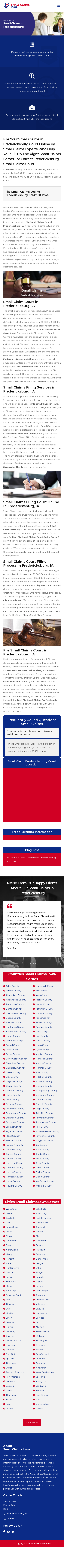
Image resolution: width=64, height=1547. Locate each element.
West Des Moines (45, 1372)
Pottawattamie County (47, 1131)
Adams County (13, 990)
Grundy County (13, 1154)
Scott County (42, 1149)
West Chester (43, 1331)
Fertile (9, 1277)
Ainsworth (41, 1367)
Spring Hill (41, 1381)
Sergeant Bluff (13, 1295)
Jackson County (44, 999)
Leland (9, 1408)
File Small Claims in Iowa (44, 404)
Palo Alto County (44, 1113)
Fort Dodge (42, 1290)
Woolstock (11, 1209)
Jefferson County (44, 1008)
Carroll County (13, 1045)
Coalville (40, 1277)
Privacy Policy (10, 1505)
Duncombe (42, 1259)
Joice (8, 1263)
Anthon (10, 1349)
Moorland (41, 1240)
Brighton (40, 1363)
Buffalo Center (43, 1218)
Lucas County (43, 1045)
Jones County (43, 1018)
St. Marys (40, 1377)
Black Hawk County (16, 1013)
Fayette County (14, 1131)
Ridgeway (11, 1363)
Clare (38, 1236)
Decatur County (14, 1104)
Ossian (9, 1367)
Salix (8, 1299)
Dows (9, 1231)
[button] (28, 963)
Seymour (40, 1295)
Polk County (42, 1126)
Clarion (9, 1236)
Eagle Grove (12, 1227)
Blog (5, 1509)
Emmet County (14, 1126)
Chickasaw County (15, 1067)
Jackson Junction (15, 1372)
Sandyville (41, 1386)
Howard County (14, 1185)
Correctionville (13, 1340)
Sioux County (42, 1158)
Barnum (40, 1245)
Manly (9, 1254)
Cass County (12, 1049)
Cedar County (13, 1054)
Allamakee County (15, 995)
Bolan (9, 1245)
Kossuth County (44, 1027)
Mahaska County (44, 1058)
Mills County (42, 1072)
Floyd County (13, 1136)
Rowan (9, 1213)
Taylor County (43, 1172)
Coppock (40, 1358)
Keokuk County (44, 1022)
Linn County (42, 1036)
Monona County (44, 1081)
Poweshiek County (45, 1136)
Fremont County (14, 1145)
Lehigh (39, 1263)
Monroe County (44, 1086)
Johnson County (44, 1013)
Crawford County (14, 1090)
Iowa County (42, 995)
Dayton (39, 1281)
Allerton (40, 1327)
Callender (41, 1254)
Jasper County (43, 1004)
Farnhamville (42, 1222)
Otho (38, 1268)
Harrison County (14, 1176)
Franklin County (14, 1140)
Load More (32, 1422)
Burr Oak (10, 1354)
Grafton (10, 1272)
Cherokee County (15, 1063)
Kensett (10, 1259)
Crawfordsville (43, 1354)
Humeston (41, 1313)
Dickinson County (15, 1117)
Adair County (12, 986)
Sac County (41, 1145)
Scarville (10, 1399)
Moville (9, 1313)
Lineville (40, 1308)
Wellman (40, 1336)
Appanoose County (16, 999)
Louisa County (43, 1040)
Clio (37, 1322)
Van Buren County (45, 1181)
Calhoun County (14, 1040)
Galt (8, 1222)
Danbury (10, 1331)
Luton (9, 1318)
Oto (8, 1308)
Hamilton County (14, 1163)
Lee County (41, 1031)
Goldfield (10, 1218)
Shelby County (43, 1154)
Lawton (10, 1322)
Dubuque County (15, 1122)
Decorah (10, 1381)
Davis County (12, 1099)
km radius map (32, 794)
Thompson (11, 1395)
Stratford (40, 1227)
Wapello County (44, 1185)
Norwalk (40, 1390)
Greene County (14, 1149)
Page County (42, 1108)
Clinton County (13, 1086)
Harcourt (40, 1249)
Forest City (41, 1213)
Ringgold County (44, 1140)
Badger (39, 1272)
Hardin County (13, 1172)
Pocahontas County (46, 1122)
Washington (42, 1340)
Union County (43, 1176)
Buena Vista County (16, 1031)
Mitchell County (44, 1077)
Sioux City (11, 1290)
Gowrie (39, 1286)
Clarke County (13, 1072)
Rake (8, 1404)
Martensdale (42, 1404)
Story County (42, 1163)
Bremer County (14, 1022)
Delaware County (15, 1108)
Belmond (11, 1240)
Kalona (39, 1349)
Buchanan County (15, 1027)
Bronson (10, 1345)
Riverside (40, 1345)
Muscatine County (45, 1095)
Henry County (13, 1181)
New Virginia (42, 1395)
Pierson (10, 1304)
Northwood (12, 1249)
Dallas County (13, 1095)
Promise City (42, 1299)
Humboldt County (45, 986)
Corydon (40, 1318)
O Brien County (43, 1099)
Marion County (43, 1063)
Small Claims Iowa (41, 1543)
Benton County (14, 1008)
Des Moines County (16, 1113)
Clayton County (14, 1081)
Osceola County (44, 1104)
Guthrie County (13, 1158)
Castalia (10, 1386)
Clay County (12, 1077)
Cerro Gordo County (16, 1058)
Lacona (39, 1408)
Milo (38, 1399)
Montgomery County (46, 1090)
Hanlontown (12, 1268)
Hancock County (14, 1167)
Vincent (40, 1231)
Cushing (10, 1336)
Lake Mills (41, 1209)
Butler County (13, 1036)
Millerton (40, 1304)
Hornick (10, 1327)
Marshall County (44, 1067)
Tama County (42, 1167)
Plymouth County (45, 1117)
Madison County (44, 1054)
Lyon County (42, 1049)
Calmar (9, 1390)
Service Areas (9, 1501)
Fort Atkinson (13, 1377)
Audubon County (15, 1004)
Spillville (10, 1358)
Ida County (41, 990)
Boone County (13, 1018)
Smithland (11, 1281)
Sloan (9, 1286)
